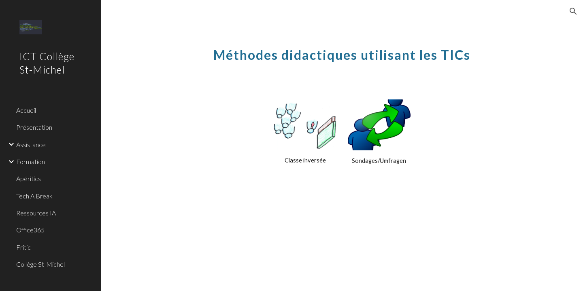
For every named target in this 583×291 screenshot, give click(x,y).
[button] (573, 11)
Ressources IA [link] (36, 213)
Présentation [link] (34, 127)
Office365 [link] (30, 230)
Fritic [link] (23, 247)
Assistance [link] (31, 144)
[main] (342, 50)
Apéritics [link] (28, 178)
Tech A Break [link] (34, 196)
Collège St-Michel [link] (40, 264)
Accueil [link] (26, 110)
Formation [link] (30, 161)
